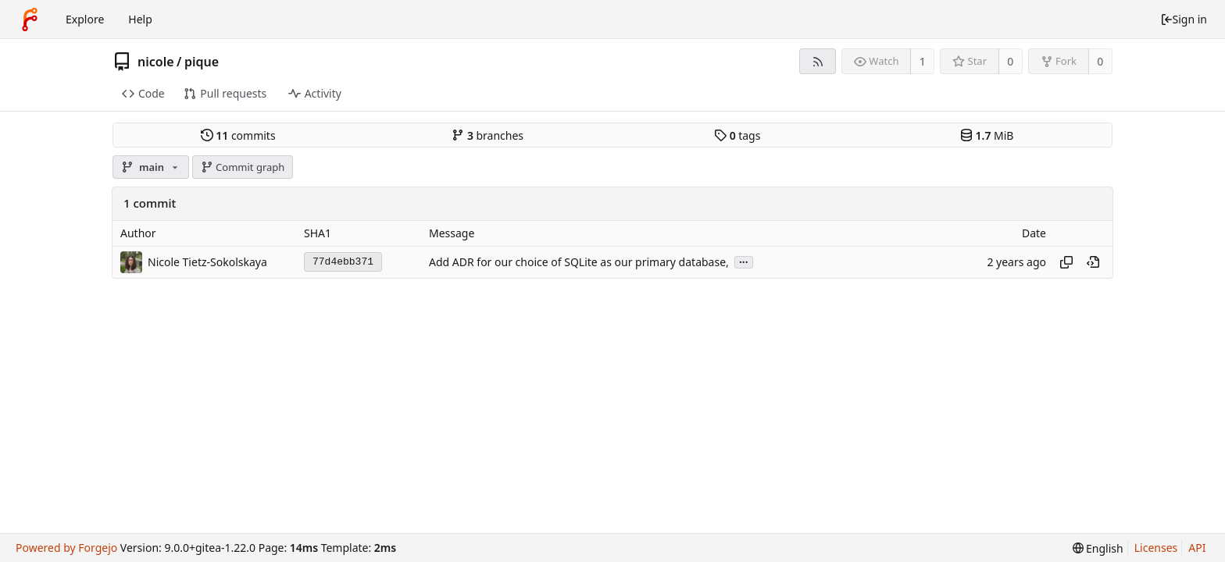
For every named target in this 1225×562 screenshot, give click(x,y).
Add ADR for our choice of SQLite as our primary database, (579, 261)
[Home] (30, 19)
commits (238, 135)
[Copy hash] (1066, 262)
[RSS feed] (817, 61)
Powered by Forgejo (66, 547)
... (743, 261)
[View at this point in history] (1093, 262)
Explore (85, 19)
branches (487, 135)
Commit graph (243, 167)
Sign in (1183, 19)
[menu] (1098, 548)
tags (737, 135)
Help (140, 19)
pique (201, 61)
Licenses (1156, 547)
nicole (156, 61)
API (1196, 547)
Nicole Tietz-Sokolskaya (207, 261)
